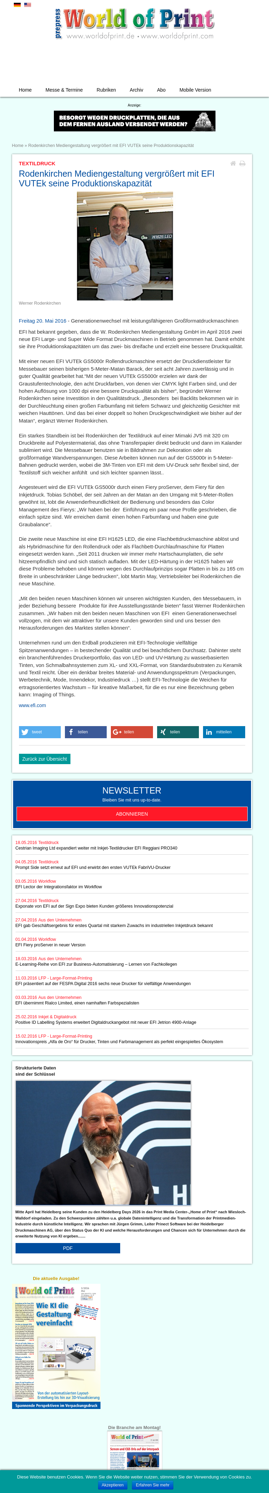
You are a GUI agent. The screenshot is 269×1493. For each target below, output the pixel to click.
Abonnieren (132, 814)
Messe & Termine (64, 90)
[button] (40, 732)
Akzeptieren (113, 1485)
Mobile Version (195, 90)
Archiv (136, 90)
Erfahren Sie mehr (152, 1485)
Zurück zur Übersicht (44, 759)
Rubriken (106, 90)
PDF (68, 1248)
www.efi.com (32, 705)
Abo (161, 90)
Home (25, 90)
